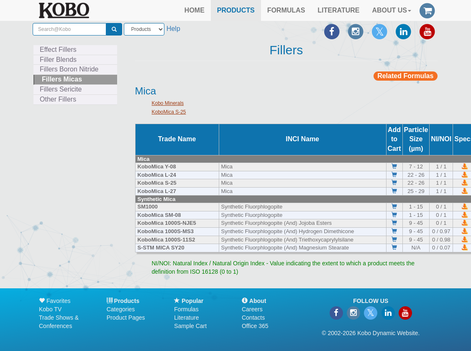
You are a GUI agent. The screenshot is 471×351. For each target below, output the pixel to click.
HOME (194, 10)
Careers (252, 309)
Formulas (186, 309)
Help (173, 28)
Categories (121, 309)
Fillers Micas (62, 79)
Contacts (253, 317)
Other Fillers (58, 99)
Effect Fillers (58, 49)
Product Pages (126, 317)
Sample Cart (190, 326)
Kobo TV (50, 309)
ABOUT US (391, 10)
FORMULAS (286, 10)
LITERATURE (338, 10)
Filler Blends (58, 59)
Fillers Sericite (61, 89)
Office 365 (255, 326)
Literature (186, 317)
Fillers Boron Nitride (69, 69)
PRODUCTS (236, 10)
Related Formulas (405, 75)
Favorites (54, 301)
